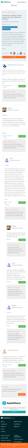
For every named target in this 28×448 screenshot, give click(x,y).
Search (14, 5)
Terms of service (18, 439)
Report (5, 87)
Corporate (4, 424)
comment (14, 57)
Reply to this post (7, 85)
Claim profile (4, 438)
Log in (14, 96)
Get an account (5, 435)
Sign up (7, 97)
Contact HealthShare (17, 436)
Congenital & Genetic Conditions (10, 27)
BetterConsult (18, 421)
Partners (3, 426)
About (2, 421)
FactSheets (17, 424)
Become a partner (6, 440)
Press (2, 429)
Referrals (16, 426)
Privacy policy (18, 442)
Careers (3, 431)
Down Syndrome (6, 29)
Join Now (14, 412)
